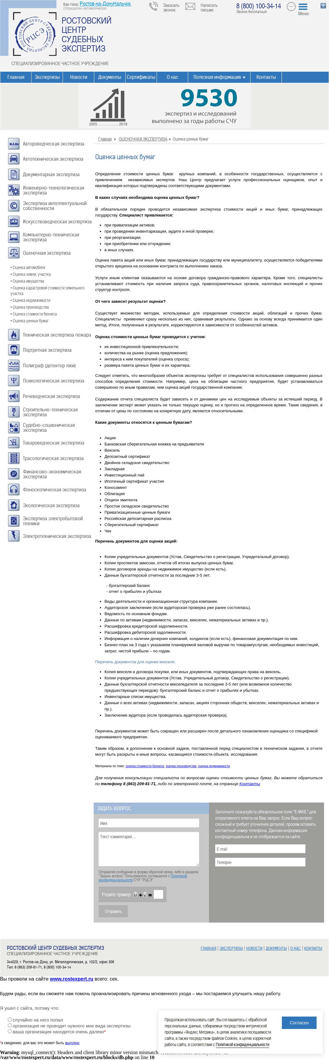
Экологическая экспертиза (51, 505)
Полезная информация (217, 77)
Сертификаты (141, 77)
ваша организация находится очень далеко (59, 1031)
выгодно (72, 1043)
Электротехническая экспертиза (57, 536)
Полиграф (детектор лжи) (49, 366)
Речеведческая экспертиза (51, 396)
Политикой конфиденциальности (242, 1044)
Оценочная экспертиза (47, 253)
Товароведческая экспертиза (53, 443)
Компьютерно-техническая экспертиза (51, 237)
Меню (303, 13)
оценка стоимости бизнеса (145, 766)
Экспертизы (47, 77)
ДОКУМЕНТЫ (276, 948)
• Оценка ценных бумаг (30, 321)
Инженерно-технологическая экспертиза (53, 190)
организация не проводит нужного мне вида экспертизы (72, 1025)
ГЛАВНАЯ (208, 948)
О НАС (295, 948)
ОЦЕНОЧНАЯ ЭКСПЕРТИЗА (143, 139)
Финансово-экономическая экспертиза (52, 474)
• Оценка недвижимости (30, 300)
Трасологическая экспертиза (53, 458)
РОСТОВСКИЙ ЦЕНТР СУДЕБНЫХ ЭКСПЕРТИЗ (87, 34)
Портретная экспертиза (47, 350)
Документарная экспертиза (51, 174)
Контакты (266, 77)
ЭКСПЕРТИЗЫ (231, 948)
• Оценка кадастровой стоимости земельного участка (47, 290)
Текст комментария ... (149, 849)
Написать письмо (209, 7)
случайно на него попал (38, 1020)
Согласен (299, 1022)
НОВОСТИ (254, 948)
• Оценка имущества (27, 281)
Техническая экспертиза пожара (57, 335)
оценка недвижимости (214, 766)
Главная (15, 77)
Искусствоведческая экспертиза (57, 222)
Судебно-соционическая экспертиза (49, 427)
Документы (109, 77)
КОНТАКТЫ (313, 948)
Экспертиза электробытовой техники (53, 521)
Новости (78, 77)
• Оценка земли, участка (31, 274)
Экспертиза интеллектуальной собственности (55, 205)
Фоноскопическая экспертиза (54, 490)
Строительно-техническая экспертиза (50, 412)
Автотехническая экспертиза (53, 159)
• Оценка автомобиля (28, 267)
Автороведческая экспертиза (53, 144)
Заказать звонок (171, 7)
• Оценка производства (30, 307)
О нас (172, 77)
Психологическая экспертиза (53, 381)
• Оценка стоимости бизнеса (34, 314)
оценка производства (181, 766)
